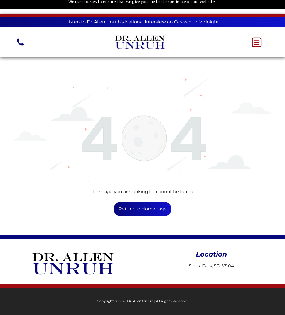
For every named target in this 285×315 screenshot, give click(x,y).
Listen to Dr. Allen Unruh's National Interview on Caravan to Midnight (142, 21)
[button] (257, 42)
